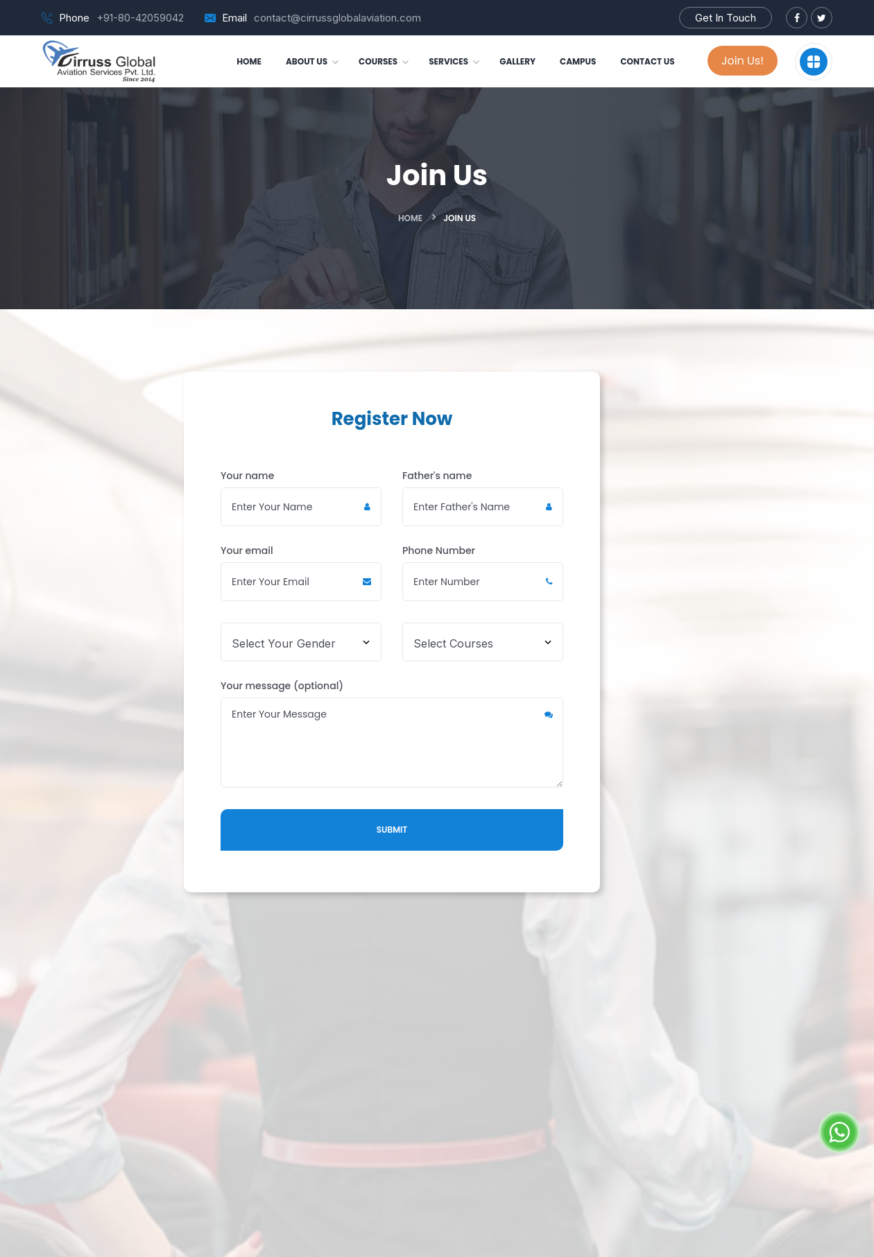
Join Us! (742, 61)
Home (410, 218)
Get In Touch (725, 17)
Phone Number (482, 572)
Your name (301, 497)
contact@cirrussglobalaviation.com (337, 17)
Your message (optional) (392, 733)
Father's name (482, 497)
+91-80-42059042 (140, 17)
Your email (301, 572)
